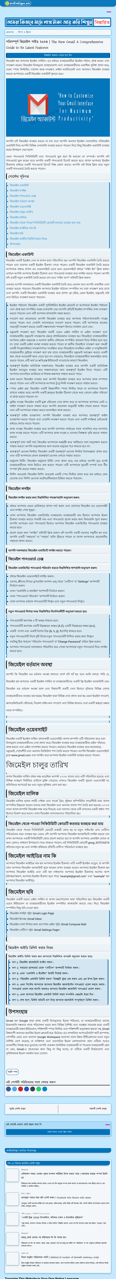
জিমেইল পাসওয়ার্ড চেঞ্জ (23, 196)
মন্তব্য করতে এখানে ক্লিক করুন (58, 1126)
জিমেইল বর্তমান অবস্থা (22, 201)
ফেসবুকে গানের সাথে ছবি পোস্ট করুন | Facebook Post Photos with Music (56, 1192)
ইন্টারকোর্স (24, 1165)
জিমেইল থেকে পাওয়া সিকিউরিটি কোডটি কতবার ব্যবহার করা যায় (45, 222)
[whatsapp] (86, 3)
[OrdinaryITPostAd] (58, 22)
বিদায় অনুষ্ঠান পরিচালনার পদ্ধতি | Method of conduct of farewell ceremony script (60, 1252)
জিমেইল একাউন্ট (19, 185)
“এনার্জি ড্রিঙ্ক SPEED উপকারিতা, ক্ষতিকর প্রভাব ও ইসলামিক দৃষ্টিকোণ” (52, 1212)
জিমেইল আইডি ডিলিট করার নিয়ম (28, 238)
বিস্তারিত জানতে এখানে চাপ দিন (58, 55)
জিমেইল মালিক (18, 217)
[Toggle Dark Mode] (98, 3)
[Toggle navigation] (108, 3)
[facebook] (81, 3)
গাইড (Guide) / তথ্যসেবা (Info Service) (35, 1208)
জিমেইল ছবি (16, 233)
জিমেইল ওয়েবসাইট (20, 206)
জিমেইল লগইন (18, 190)
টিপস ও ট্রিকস (25, 1188)
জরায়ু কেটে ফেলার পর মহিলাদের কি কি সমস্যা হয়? (43, 1232)
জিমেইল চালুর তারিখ (21, 211)
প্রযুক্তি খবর (12, 1067)
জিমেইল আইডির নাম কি (23, 228)
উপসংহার (15, 244)
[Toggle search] (103, 3)
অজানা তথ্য (24, 1248)
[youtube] (91, 3)
